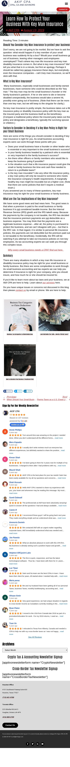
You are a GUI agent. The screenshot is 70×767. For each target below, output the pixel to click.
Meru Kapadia (15, 442)
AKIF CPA (15, 411)
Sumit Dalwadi (15, 498)
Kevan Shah (14, 458)
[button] (66, 3)
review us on (17, 424)
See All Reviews (35, 637)
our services (48, 282)
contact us (21, 290)
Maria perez (14, 580)
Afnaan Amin (15, 596)
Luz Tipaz (13, 568)
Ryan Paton (14, 608)
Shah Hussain (15, 482)
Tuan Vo (13, 623)
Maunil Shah (14, 470)
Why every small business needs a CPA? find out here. (36, 250)
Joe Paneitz (14, 538)
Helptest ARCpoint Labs (20, 553)
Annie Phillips (15, 430)
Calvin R (13, 510)
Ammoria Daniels (17, 522)
